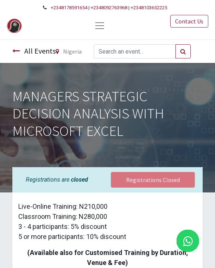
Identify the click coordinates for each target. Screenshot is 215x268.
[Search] (183, 51)
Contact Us (189, 21)
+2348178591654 (69, 7)
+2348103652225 (149, 7)
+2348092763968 (109, 7)
